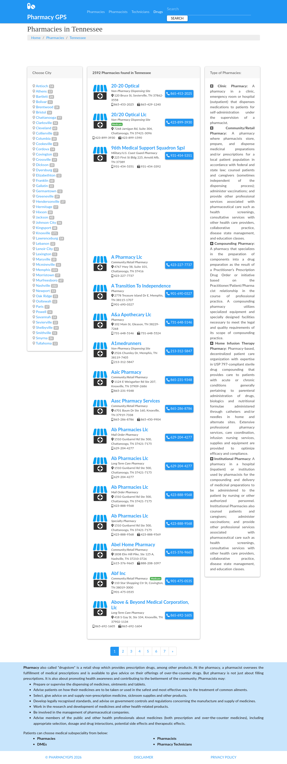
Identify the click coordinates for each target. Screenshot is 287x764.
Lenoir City (44, 248)
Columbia (43, 138)
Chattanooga (46, 117)
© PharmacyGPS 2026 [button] (63, 757)
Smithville (43, 332)
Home (36, 38)
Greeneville (45, 196)
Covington (44, 154)
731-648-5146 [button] (179, 322)
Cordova (42, 149)
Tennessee (78, 38)
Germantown (46, 191)
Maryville (43, 259)
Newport (43, 290)
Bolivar (41, 102)
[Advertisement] (143, 53)
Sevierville (44, 322)
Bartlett (42, 96)
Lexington (43, 254)
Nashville (43, 285)
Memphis (43, 270)
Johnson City (46, 222)
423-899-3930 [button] (179, 122)
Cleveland (43, 128)
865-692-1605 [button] (179, 615)
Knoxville (43, 233)
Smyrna (42, 338)
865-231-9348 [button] (179, 380)
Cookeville (44, 144)
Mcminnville (45, 264)
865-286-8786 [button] (179, 408)
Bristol (41, 112)
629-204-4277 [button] (179, 437)
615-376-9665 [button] (179, 552)
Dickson (42, 164)
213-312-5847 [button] (179, 351)
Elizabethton (46, 175)
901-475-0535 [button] (179, 581)
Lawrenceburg (47, 238)
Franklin (42, 180)
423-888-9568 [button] (179, 495)
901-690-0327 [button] (179, 294)
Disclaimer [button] (143, 757)
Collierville (44, 133)
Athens (41, 91)
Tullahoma (44, 343)
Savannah (43, 317)
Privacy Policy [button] (223, 757)
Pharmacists (118, 12)
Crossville (43, 159)
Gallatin (42, 186)
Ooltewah (43, 301)
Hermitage (44, 206)
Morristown (45, 275)
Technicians (141, 12)
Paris (40, 306)
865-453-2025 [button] (179, 94)
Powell (41, 312)
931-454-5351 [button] (179, 156)
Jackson (42, 217)
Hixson (41, 212)
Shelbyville (44, 327)
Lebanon (42, 243)
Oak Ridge (44, 296)
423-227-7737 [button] (179, 265)
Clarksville (44, 122)
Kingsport (43, 228)
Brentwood (44, 107)
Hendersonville (48, 201)
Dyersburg (44, 170)
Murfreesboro (47, 280)
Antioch (42, 86)
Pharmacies (96, 12)
